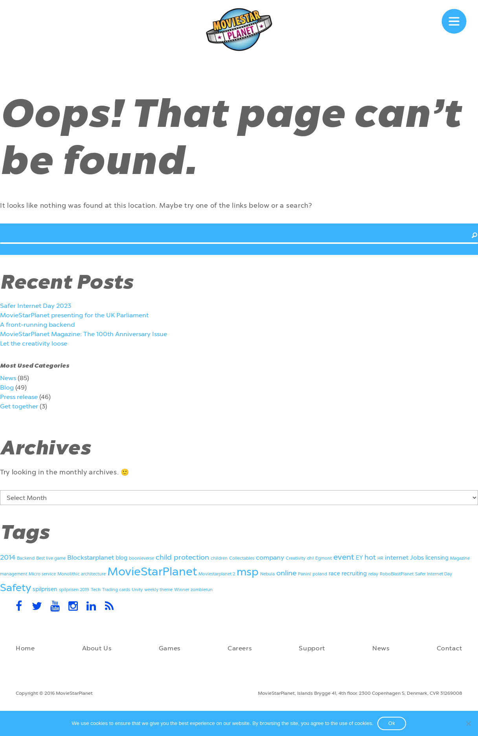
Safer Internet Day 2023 (35, 305)
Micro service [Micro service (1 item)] (42, 574)
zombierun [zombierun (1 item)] (202, 589)
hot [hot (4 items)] (370, 557)
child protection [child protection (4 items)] (182, 557)
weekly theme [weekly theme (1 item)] (158, 589)
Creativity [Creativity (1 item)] (295, 558)
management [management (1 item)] (13, 574)
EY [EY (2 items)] (359, 558)
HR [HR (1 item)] (380, 558)
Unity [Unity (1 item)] (137, 589)
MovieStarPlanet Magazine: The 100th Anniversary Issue (83, 334)
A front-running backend (37, 324)
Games (169, 648)
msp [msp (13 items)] (248, 572)
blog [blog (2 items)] (121, 558)
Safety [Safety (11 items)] (15, 588)
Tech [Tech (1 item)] (96, 589)
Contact (449, 648)
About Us (97, 648)
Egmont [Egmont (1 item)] (323, 558)
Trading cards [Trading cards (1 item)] (116, 589)
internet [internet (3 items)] (396, 557)
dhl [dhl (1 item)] (310, 558)
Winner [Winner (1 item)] (181, 589)
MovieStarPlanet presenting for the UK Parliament (74, 315)
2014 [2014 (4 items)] (7, 557)
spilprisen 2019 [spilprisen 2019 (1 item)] (74, 589)
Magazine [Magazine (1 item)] (460, 558)
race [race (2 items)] (334, 573)
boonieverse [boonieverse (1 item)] (141, 558)
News (8, 378)
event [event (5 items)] (343, 557)
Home (25, 648)
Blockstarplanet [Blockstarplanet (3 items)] (90, 557)
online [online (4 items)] (286, 573)
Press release (19, 397)
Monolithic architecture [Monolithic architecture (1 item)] (81, 574)
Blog (7, 387)
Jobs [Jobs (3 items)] (417, 557)
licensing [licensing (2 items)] (437, 558)
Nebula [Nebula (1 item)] (267, 574)
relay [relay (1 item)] (373, 574)
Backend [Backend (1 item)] (26, 558)
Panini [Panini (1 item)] (304, 574)
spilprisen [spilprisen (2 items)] (45, 589)
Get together (19, 406)
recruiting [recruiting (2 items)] (354, 573)
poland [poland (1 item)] (320, 574)
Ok (391, 723)
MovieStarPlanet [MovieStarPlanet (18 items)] (152, 571)
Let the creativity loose (33, 343)
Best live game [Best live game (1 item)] (51, 558)
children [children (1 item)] (219, 558)
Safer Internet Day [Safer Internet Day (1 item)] (433, 574)
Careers (240, 648)
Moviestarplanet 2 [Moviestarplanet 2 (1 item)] (217, 574)
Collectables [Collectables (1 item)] (241, 558)
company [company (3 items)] (270, 557)
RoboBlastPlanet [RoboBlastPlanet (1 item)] (397, 574)
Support (312, 648)
